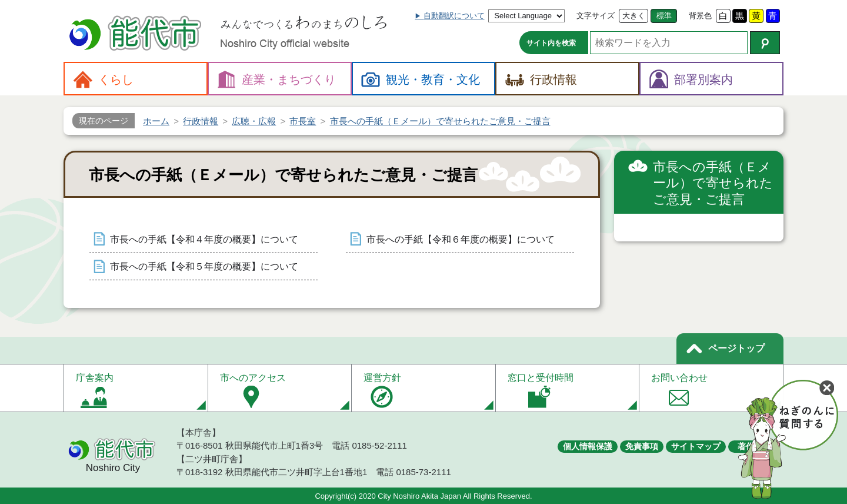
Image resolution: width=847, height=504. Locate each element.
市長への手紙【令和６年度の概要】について (460, 239)
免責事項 (641, 446)
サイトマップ (696, 446)
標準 (664, 15)
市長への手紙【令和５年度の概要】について (204, 266)
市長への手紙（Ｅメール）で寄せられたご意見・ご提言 (713, 183)
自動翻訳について (454, 15)
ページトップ (736, 348)
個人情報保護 (587, 446)
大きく (633, 15)
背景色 (700, 15)
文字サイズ (595, 15)
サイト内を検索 (551, 43)
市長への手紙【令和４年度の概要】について (204, 239)
